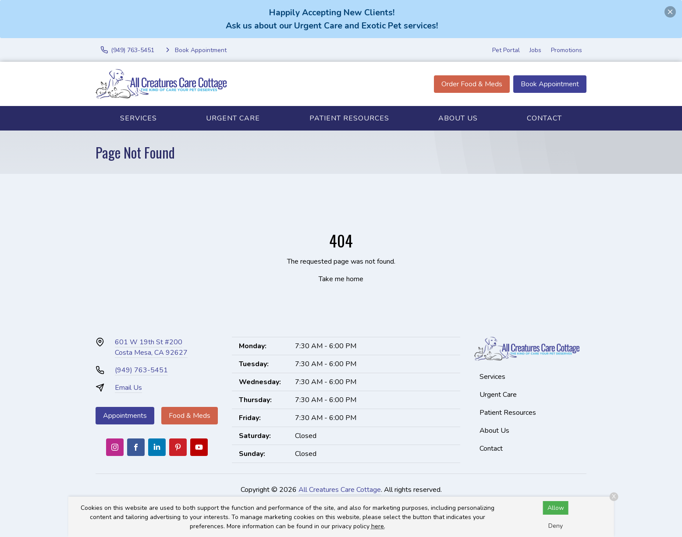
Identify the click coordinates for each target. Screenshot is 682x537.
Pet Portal (506, 50)
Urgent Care (233, 118)
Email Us (128, 387)
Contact (544, 118)
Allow (555, 508)
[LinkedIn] (157, 447)
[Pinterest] (178, 447)
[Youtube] (199, 447)
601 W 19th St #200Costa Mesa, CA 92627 (151, 347)
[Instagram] (115, 447)
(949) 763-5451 (141, 370)
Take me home (341, 279)
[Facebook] (136, 447)
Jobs (535, 50)
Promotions (566, 50)
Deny (555, 526)
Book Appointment (550, 84)
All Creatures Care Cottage (339, 490)
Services (138, 118)
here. (378, 526)
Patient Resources (349, 118)
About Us (458, 118)
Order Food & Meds (471, 84)
